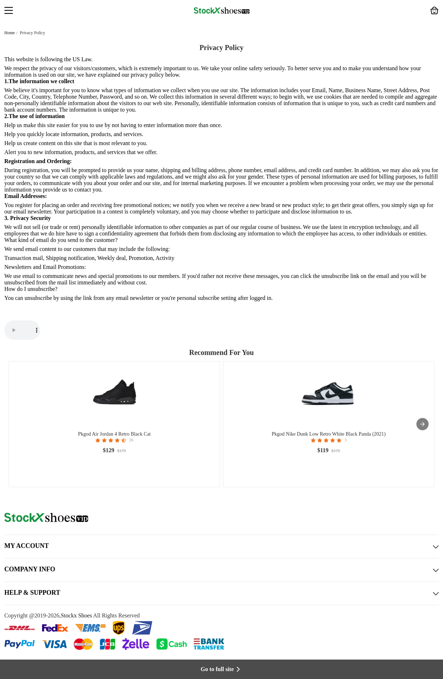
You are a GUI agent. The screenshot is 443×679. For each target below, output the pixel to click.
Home (9, 33)
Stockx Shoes (76, 615)
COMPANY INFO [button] (221, 570)
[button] (8, 11)
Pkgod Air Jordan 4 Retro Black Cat (114, 434)
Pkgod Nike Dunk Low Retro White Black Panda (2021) (328, 434)
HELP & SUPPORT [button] (221, 593)
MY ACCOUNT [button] (221, 546)
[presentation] (422, 424)
